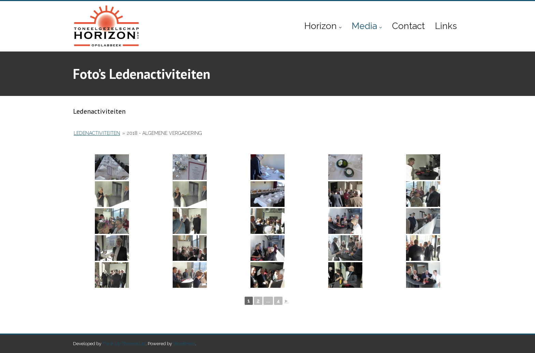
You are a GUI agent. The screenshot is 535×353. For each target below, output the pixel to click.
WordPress (184, 343)
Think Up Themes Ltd (124, 343)
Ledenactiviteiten (97, 133)
